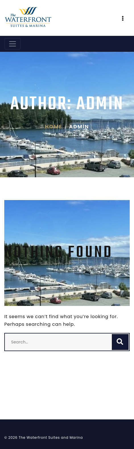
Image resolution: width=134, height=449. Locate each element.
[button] (123, 19)
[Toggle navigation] (12, 44)
